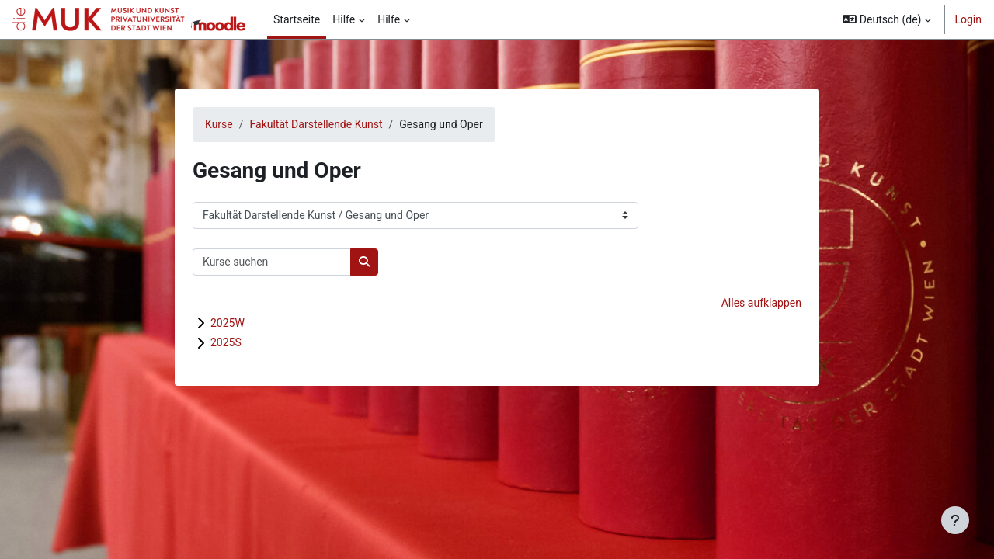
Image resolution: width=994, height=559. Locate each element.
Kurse (219, 124)
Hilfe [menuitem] (343, 19)
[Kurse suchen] (272, 262)
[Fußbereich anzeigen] (955, 520)
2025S (226, 342)
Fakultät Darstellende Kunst (316, 124)
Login (968, 19)
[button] (886, 19)
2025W (227, 323)
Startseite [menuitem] (296, 19)
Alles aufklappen (761, 303)
